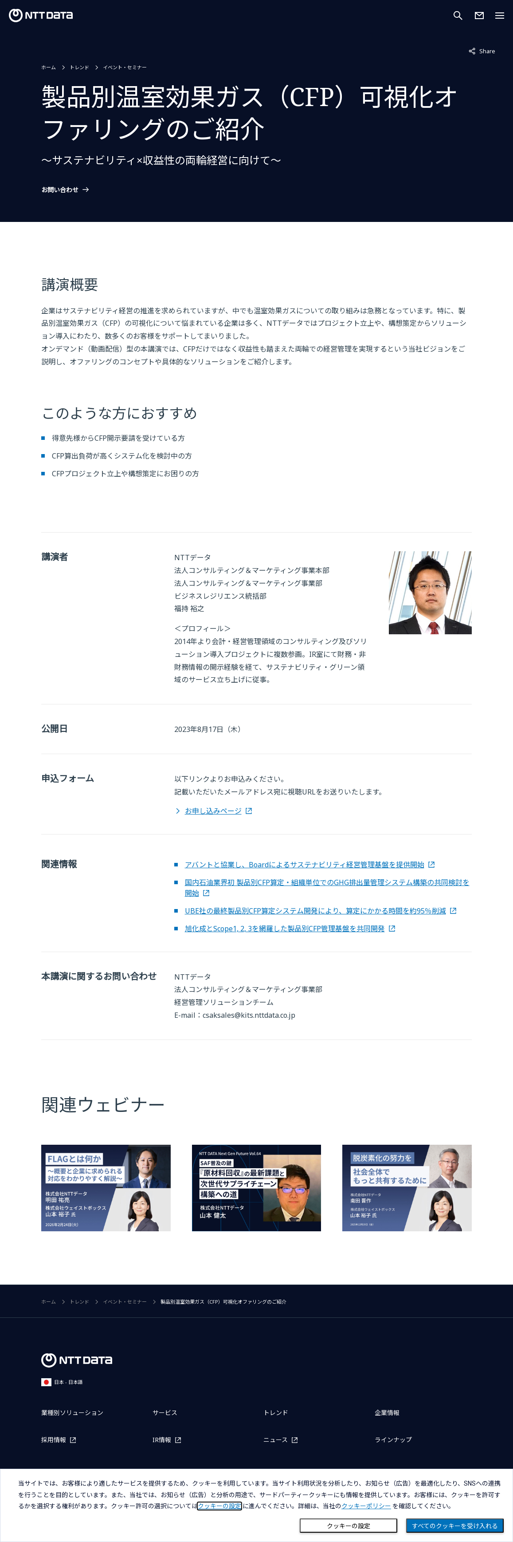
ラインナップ (393, 1439)
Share (482, 50)
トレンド (79, 67)
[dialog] (256, 1505)
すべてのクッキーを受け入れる (455, 1526)
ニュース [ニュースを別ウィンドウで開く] (275, 1439)
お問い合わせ (59, 190)
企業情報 (387, 1412)
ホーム (48, 67)
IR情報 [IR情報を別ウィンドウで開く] (162, 1439)
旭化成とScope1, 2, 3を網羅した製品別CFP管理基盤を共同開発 (285, 928)
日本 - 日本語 (62, 1382)
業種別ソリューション (72, 1412)
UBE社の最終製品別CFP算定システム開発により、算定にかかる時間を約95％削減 (315, 911)
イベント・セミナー (125, 67)
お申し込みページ (213, 811)
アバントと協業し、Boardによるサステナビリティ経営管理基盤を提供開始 (304, 865)
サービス (165, 1412)
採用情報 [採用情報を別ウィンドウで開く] (53, 1439)
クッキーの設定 (348, 1526)
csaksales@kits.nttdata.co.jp (249, 1015)
